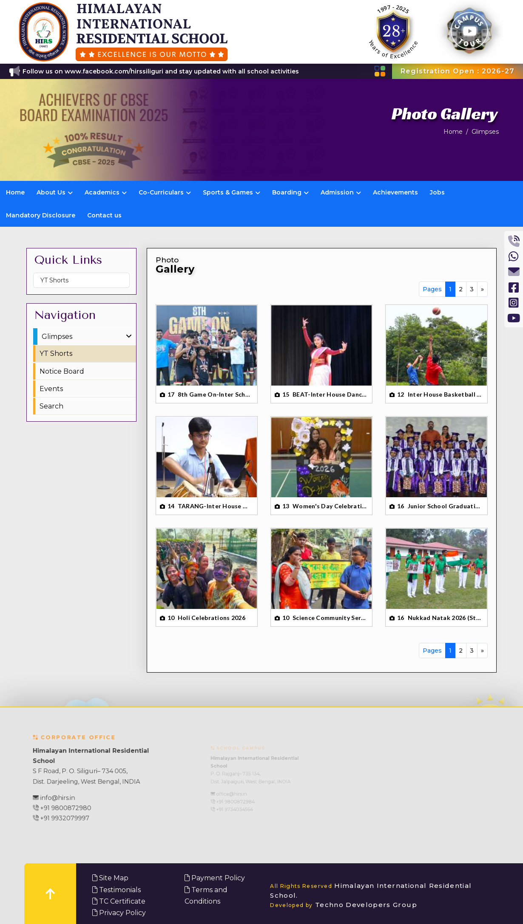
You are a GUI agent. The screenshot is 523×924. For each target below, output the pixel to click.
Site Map (110, 878)
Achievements (395, 192)
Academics (106, 192)
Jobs (437, 192)
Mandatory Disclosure (40, 215)
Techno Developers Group (343, 905)
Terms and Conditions (206, 895)
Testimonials (116, 890)
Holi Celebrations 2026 (211, 617)
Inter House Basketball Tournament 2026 (445, 394)
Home (453, 131)
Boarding (290, 192)
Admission (341, 192)
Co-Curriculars (165, 192)
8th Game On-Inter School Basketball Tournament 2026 (215, 394)
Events (51, 389)
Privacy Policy (119, 913)
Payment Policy (215, 878)
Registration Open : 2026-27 (457, 71)
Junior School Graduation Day (445, 506)
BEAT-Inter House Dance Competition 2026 (330, 394)
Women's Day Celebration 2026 (330, 506)
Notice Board (62, 371)
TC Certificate (118, 901)
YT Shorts (54, 280)
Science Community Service (330, 617)
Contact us (104, 215)
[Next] (482, 289)
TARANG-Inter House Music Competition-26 (215, 506)
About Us (55, 192)
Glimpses (485, 131)
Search (51, 406)
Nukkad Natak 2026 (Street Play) (445, 617)
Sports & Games (231, 192)
